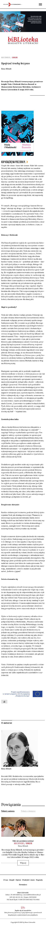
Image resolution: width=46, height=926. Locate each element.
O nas (5, 880)
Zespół (11, 880)
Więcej (23, 863)
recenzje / (23, 843)
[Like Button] (4, 701)
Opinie (18, 880)
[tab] (7, 811)
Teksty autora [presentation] (7, 811)
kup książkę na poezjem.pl (13, 162)
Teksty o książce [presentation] (28, 811)
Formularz (23, 884)
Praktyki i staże (28, 880)
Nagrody (39, 880)
